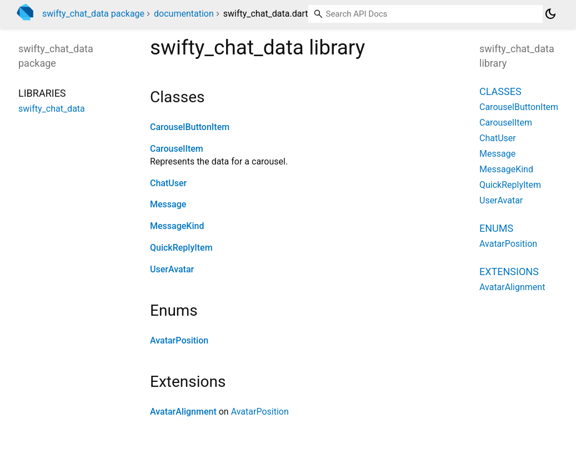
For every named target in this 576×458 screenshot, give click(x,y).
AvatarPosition (179, 340)
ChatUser (168, 183)
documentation (184, 13)
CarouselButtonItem (189, 127)
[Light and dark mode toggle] (550, 14)
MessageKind (177, 226)
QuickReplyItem (181, 247)
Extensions (509, 271)
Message (168, 204)
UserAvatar (172, 269)
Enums (496, 228)
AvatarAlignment (183, 411)
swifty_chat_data (51, 108)
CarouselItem (176, 148)
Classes (500, 91)
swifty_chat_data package (93, 13)
